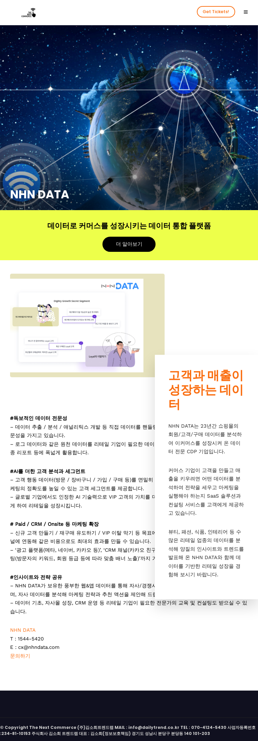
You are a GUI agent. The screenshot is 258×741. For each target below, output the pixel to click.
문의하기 (20, 656)
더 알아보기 (129, 243)
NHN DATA (23, 630)
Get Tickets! (216, 11)
